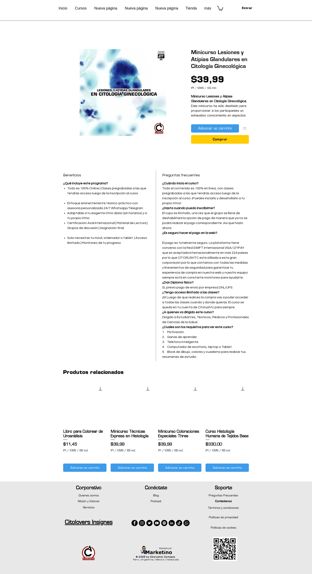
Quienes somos (89, 495)
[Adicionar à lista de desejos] (245, 128)
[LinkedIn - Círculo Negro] (172, 523)
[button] (80, 8)
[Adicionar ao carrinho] (84, 468)
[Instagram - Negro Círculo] (142, 523)
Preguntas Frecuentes (223, 495)
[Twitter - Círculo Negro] (149, 523)
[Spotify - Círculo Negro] (164, 523)
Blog (156, 495)
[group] (156, 427)
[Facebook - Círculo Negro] (134, 523)
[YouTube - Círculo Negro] (157, 523)
